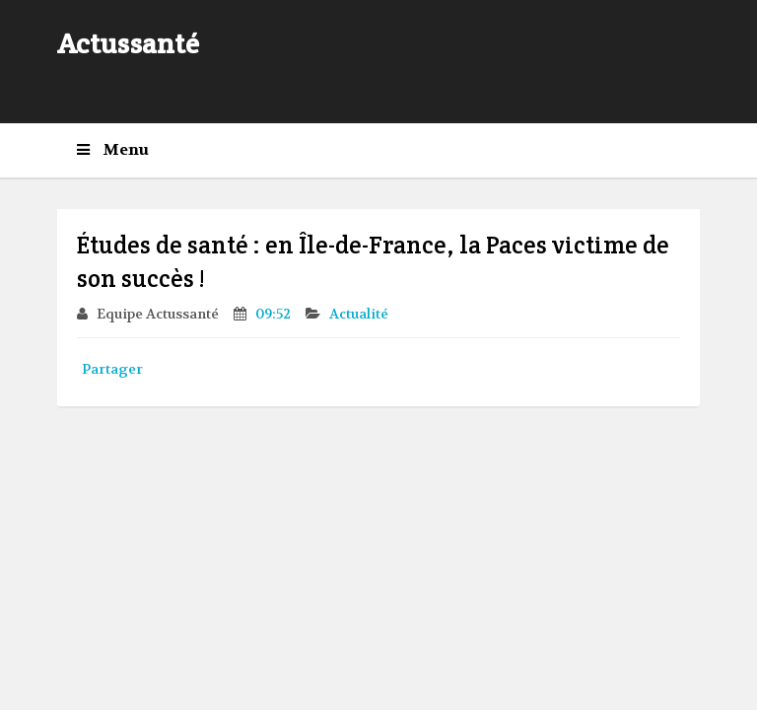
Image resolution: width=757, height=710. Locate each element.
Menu (113, 150)
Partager (112, 369)
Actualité (360, 313)
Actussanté (128, 43)
